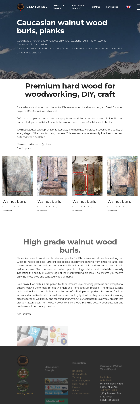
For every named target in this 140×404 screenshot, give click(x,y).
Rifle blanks (78, 384)
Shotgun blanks (80, 387)
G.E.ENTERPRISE (36, 6)
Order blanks (106, 397)
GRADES (96, 7)
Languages (112, 7)
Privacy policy (25, 393)
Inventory (76, 400)
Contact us (105, 394)
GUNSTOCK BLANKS (58, 6)
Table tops (77, 390)
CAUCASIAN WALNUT (78, 6)
